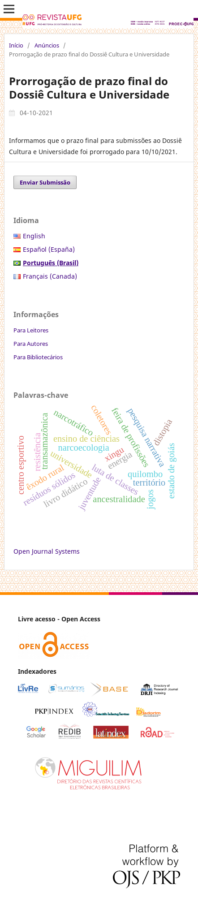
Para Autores (30, 344)
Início (16, 45)
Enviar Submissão (45, 182)
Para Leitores (30, 330)
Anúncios (46, 45)
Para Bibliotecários (38, 357)
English (34, 236)
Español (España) (49, 249)
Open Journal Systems (46, 551)
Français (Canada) (50, 276)
